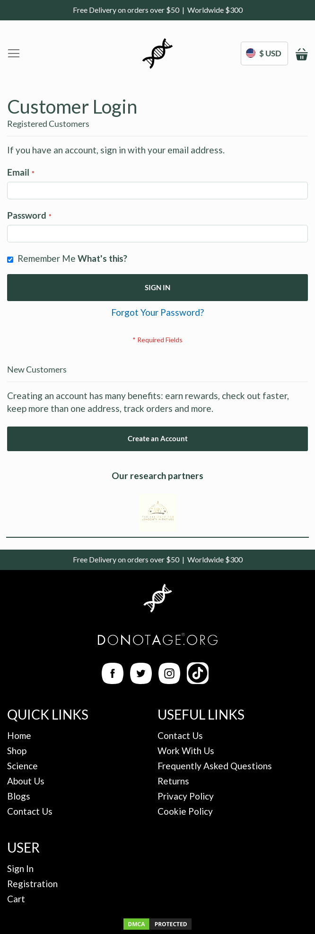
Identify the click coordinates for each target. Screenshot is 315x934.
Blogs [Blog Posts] (18, 796)
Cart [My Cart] (16, 898)
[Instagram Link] (169, 680)
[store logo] (157, 53)
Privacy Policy (186, 796)
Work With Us (186, 750)
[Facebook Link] (112, 680)
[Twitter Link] (141, 680)
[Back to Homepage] (157, 599)
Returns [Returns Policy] (173, 780)
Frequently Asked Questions (215, 765)
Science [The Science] (22, 765)
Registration (32, 883)
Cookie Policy (185, 811)
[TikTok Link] (198, 680)
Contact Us (29, 811)
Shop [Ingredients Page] (16, 750)
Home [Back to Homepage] (19, 735)
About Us (25, 780)
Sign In (20, 868)
